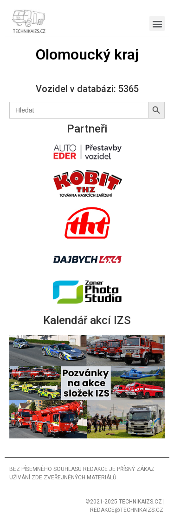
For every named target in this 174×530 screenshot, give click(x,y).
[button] (157, 23)
